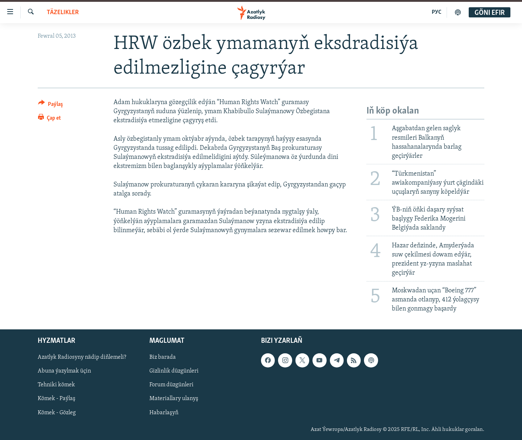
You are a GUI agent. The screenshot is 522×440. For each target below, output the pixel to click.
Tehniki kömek (56, 385)
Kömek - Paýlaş (56, 399)
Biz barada (162, 357)
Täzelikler (63, 12)
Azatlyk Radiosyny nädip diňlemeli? (82, 357)
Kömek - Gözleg (57, 412)
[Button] (50, 105)
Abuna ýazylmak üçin (64, 371)
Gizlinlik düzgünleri (174, 371)
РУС (437, 12)
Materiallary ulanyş (173, 399)
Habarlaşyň (163, 412)
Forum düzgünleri (171, 385)
